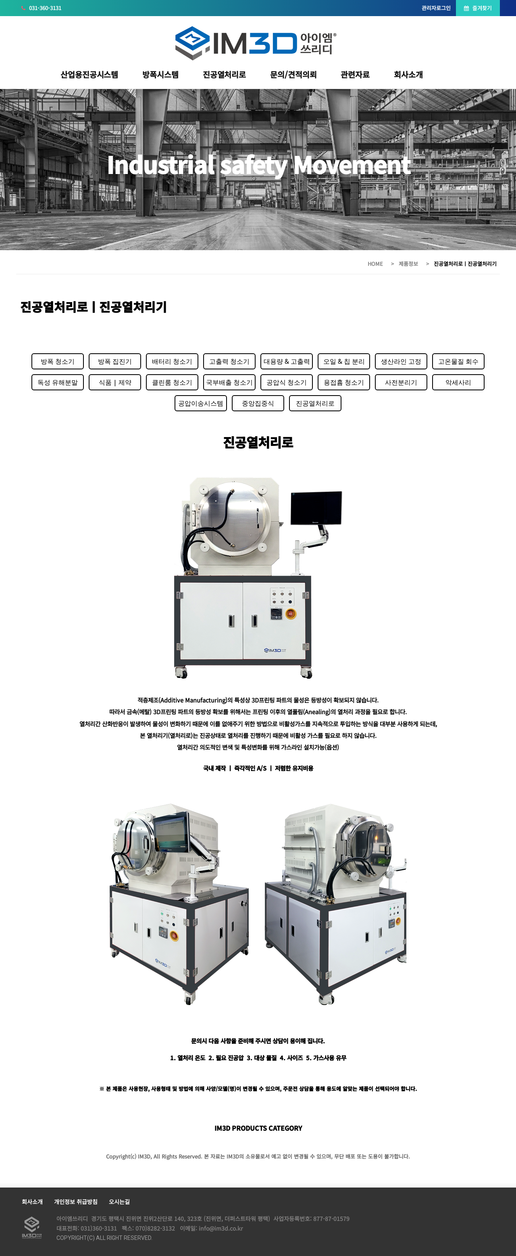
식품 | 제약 (115, 382)
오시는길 (119, 1202)
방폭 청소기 (58, 361)
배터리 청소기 (172, 361)
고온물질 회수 (458, 361)
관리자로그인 (436, 8)
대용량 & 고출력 (287, 361)
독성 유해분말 (57, 382)
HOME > (381, 263)
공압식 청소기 (286, 382)
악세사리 (458, 382)
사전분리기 (401, 382)
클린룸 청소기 (172, 382)
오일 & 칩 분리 (344, 361)
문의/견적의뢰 (293, 74)
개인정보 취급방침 (76, 1202)
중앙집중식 (258, 403)
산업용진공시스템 (89, 74)
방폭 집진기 (115, 361)
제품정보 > (415, 263)
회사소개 (408, 74)
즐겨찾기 (478, 8)
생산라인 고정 (401, 361)
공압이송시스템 (200, 403)
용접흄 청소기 (344, 382)
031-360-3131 (41, 8)
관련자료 (355, 74)
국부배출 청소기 (229, 382)
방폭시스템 (160, 74)
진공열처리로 (224, 74)
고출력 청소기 (229, 361)
